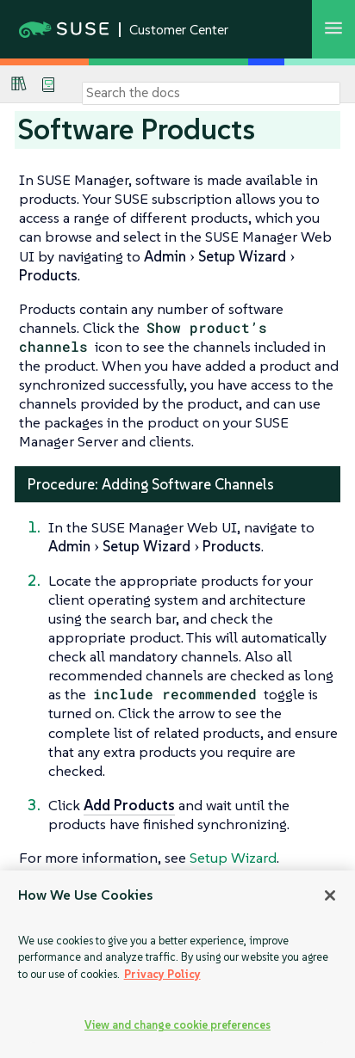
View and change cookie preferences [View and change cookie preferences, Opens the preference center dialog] (177, 1025)
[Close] (330, 895)
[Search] (211, 93)
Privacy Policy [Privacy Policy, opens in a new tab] (162, 974)
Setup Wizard (233, 857)
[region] (177, 964)
